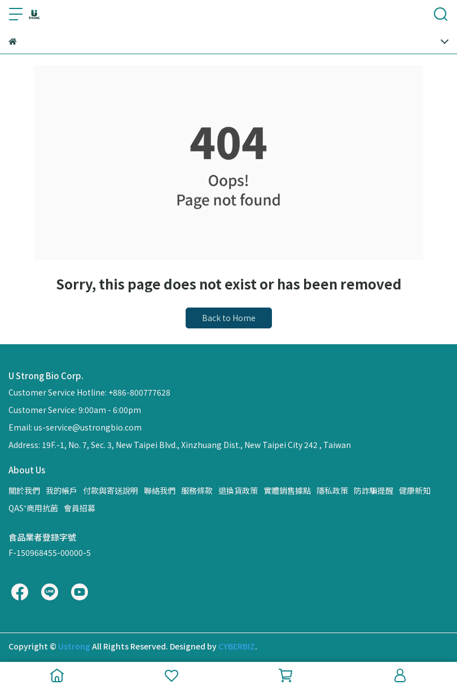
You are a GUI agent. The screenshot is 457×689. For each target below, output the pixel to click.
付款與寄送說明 (110, 490)
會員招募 (79, 508)
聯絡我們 (159, 490)
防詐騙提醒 (373, 490)
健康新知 (414, 490)
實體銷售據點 (287, 490)
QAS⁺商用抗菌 (33, 508)
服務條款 (197, 490)
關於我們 (24, 490)
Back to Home (229, 317)
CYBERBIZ (236, 646)
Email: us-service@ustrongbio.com (75, 427)
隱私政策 (332, 490)
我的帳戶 (61, 490)
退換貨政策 (238, 490)
